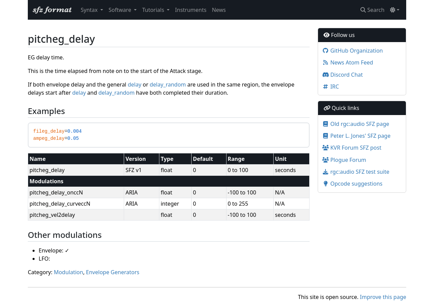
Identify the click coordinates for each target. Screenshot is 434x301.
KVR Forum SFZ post (351, 147)
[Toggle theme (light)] (394, 10)
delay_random (168, 84)
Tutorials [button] (153, 10)
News (219, 10)
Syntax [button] (90, 10)
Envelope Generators (112, 272)
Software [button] (120, 10)
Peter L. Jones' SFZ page (356, 135)
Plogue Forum (344, 160)
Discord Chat (342, 74)
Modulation (68, 272)
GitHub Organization (352, 50)
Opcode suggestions (352, 183)
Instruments (190, 10)
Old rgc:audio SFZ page (355, 124)
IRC (330, 86)
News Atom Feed (347, 62)
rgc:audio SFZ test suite (355, 171)
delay (134, 84)
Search (372, 10)
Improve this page (383, 297)
